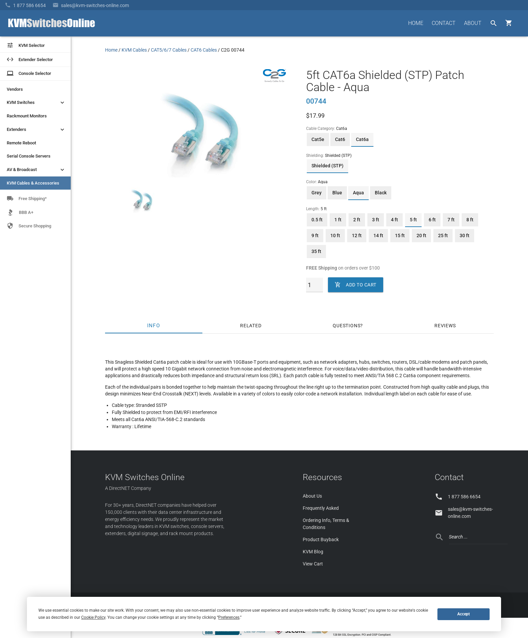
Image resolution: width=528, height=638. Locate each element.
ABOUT (473, 23)
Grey (316, 192)
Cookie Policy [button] (93, 617)
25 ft (443, 235)
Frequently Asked (321, 508)
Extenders (36, 129)
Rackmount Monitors (27, 115)
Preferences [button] (228, 617)
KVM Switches (36, 102)
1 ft (337, 219)
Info (153, 326)
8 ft (469, 219)
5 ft (413, 219)
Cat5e (317, 139)
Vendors (15, 89)
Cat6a (362, 139)
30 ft (464, 235)
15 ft (400, 235)
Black (381, 192)
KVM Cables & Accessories (33, 183)
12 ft (357, 235)
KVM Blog (313, 551)
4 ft (394, 219)
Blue (337, 192)
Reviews (445, 325)
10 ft (335, 235)
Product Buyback (321, 539)
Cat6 (340, 139)
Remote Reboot (21, 142)
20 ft (421, 235)
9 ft (315, 235)
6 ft (432, 219)
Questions (346, 325)
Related (251, 325)
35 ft (316, 251)
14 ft (378, 235)
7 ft (451, 219)
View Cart (313, 563)
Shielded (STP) (327, 165)
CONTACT (444, 23)
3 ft (375, 219)
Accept (463, 614)
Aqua (358, 192)
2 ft (356, 219)
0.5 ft (317, 219)
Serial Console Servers (29, 156)
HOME (415, 23)
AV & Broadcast (36, 169)
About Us (312, 496)
